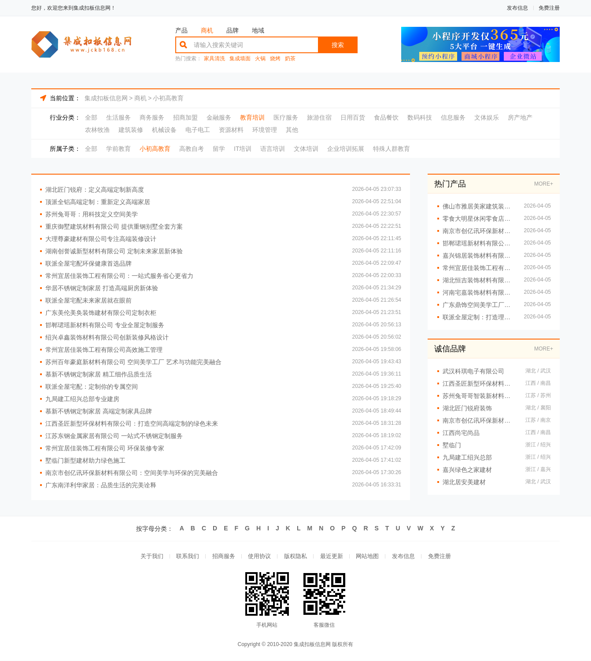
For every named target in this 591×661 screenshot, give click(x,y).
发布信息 (517, 8)
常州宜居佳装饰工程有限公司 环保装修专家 (104, 448)
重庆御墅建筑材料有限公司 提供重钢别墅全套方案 (114, 226)
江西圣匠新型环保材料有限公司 (480, 383)
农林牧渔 (97, 129)
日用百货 (352, 117)
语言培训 (272, 148)
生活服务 (118, 117)
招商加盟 (185, 117)
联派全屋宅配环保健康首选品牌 (88, 263)
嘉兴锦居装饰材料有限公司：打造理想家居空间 (479, 255)
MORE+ (543, 184)
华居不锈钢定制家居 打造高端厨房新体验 (101, 288)
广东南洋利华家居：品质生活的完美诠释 (100, 485)
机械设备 (164, 129)
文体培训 (306, 148)
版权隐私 (295, 556)
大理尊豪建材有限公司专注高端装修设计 (100, 238)
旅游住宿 (319, 117)
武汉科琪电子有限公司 (473, 371)
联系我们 (187, 556)
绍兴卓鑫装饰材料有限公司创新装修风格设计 (107, 337)
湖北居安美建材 (464, 482)
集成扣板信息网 (106, 98)
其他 (292, 129)
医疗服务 (285, 117)
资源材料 (231, 129)
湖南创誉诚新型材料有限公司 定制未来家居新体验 (114, 251)
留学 (219, 148)
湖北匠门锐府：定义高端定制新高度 (94, 189)
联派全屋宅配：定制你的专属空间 (91, 386)
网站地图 (367, 556)
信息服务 (453, 117)
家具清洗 (214, 59)
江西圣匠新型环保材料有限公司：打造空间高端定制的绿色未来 (131, 423)
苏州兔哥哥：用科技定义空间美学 (91, 214)
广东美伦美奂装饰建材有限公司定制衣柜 (100, 312)
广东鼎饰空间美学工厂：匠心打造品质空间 (479, 304)
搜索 (338, 44)
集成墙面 (240, 59)
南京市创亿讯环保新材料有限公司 (480, 420)
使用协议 (259, 556)
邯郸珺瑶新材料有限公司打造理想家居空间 (479, 243)
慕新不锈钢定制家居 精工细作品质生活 (98, 374)
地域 (258, 30)
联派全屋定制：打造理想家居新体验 (479, 317)
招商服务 (223, 556)
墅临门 (452, 445)
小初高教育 (168, 98)
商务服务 (152, 117)
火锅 (260, 59)
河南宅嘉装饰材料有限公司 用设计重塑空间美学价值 (479, 292)
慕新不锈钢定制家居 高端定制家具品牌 (98, 411)
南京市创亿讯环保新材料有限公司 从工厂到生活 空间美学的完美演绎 (479, 230)
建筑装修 (130, 129)
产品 (181, 30)
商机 (207, 30)
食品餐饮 (386, 117)
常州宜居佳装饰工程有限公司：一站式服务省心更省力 (119, 275)
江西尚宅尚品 (461, 432)
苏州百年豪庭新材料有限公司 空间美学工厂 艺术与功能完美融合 (133, 361)
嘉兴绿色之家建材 (467, 469)
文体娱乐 (486, 117)
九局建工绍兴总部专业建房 (82, 398)
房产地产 (520, 117)
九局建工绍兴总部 (467, 457)
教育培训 (252, 117)
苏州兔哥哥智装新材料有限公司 (480, 395)
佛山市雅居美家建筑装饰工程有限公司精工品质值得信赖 (479, 206)
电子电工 (197, 129)
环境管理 (264, 129)
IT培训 (242, 148)
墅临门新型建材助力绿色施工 (85, 460)
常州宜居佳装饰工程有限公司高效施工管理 (104, 349)
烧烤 (275, 59)
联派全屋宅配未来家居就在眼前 (88, 300)
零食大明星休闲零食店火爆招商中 (479, 218)
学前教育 (118, 148)
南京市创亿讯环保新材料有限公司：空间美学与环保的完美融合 (131, 472)
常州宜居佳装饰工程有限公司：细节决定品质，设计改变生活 (479, 267)
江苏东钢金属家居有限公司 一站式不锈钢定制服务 (114, 435)
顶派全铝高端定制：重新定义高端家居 (97, 201)
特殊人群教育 (391, 148)
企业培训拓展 (345, 148)
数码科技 (419, 117)
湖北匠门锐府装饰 (467, 408)
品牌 (232, 30)
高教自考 (191, 148)
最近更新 (331, 556)
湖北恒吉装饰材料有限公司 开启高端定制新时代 (479, 280)
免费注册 (549, 8)
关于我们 (151, 556)
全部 (91, 117)
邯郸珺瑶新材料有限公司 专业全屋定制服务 (104, 325)
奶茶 (290, 59)
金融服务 (219, 117)
